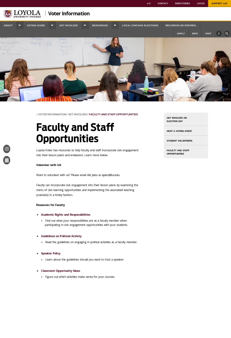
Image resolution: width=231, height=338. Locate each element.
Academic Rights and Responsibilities (65, 215)
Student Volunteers (179, 140)
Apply (181, 33)
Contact (163, 3)
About (8, 25)
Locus (201, 3)
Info (195, 33)
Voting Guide (36, 25)
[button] (19, 25)
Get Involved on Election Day (177, 120)
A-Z (149, 3)
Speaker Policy (50, 253)
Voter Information (69, 13)
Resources (100, 25)
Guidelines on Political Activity (61, 236)
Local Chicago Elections (140, 25)
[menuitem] (148, 3)
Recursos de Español (181, 25)
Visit (208, 33)
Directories (182, 3)
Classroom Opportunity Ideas (60, 271)
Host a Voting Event (179, 131)
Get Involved (68, 25)
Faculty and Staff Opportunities (113, 114)
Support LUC (219, 3)
